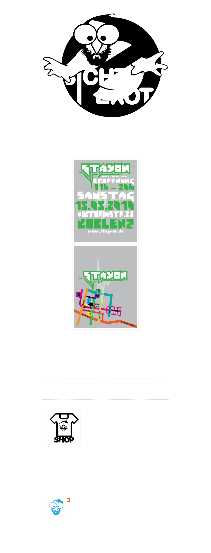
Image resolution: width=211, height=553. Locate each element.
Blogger (134, 531)
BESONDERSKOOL (80, 500)
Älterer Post (156, 378)
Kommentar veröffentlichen (68, 371)
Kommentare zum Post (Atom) (80, 384)
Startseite (105, 378)
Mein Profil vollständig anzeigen (90, 510)
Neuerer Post (54, 378)
